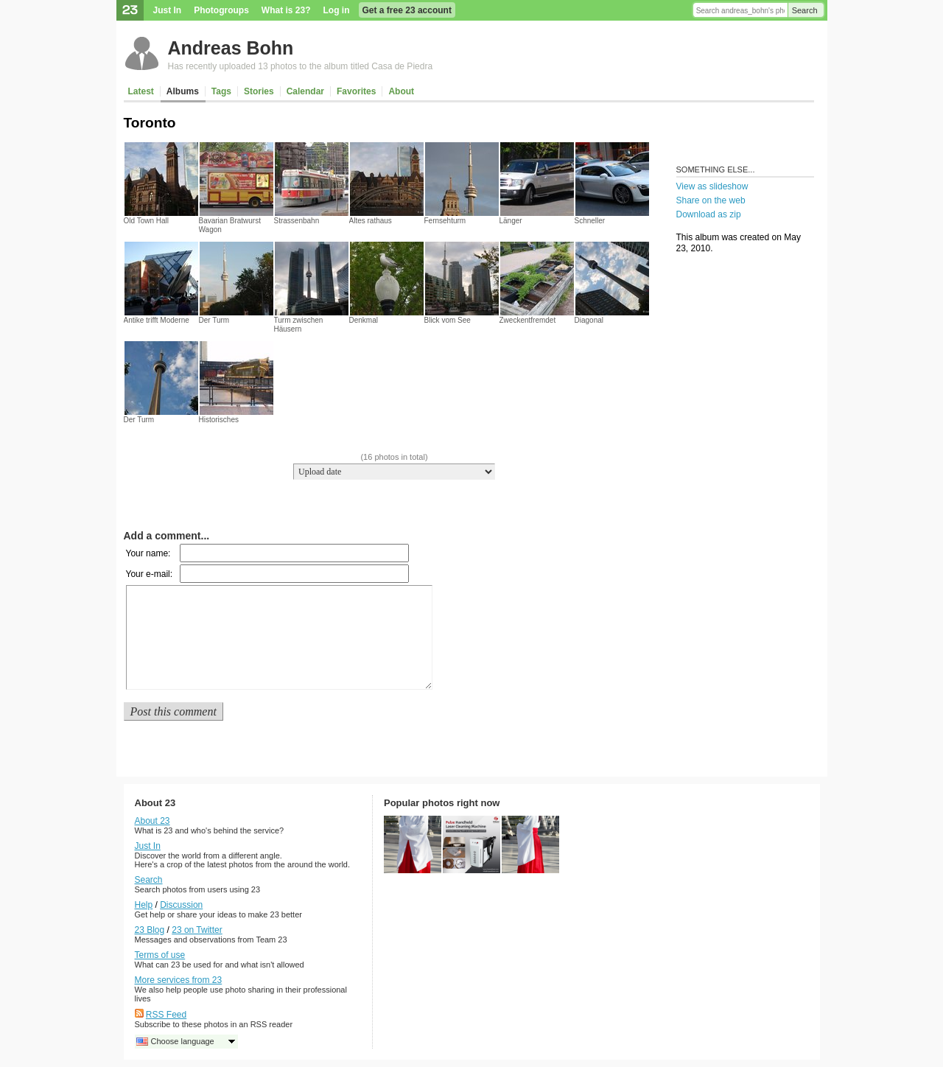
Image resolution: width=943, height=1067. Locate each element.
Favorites (356, 91)
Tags (221, 91)
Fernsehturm (445, 221)
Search (805, 10)
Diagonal (589, 320)
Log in (336, 10)
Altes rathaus (370, 221)
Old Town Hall (146, 221)
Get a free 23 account (407, 10)
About (401, 91)
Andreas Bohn (231, 48)
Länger (510, 221)
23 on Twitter (197, 930)
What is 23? (286, 10)
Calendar (305, 91)
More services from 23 (178, 980)
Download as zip (708, 214)
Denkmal (363, 320)
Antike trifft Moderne (156, 320)
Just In (167, 10)
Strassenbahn (297, 221)
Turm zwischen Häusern (298, 324)
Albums (182, 91)
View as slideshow (712, 186)
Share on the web (711, 200)
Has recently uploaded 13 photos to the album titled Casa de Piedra (300, 66)
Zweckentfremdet (527, 320)
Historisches (219, 420)
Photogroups (221, 10)
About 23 (152, 821)
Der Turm (214, 320)
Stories (259, 91)
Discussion (181, 905)
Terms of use (160, 955)
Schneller (590, 221)
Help (144, 905)
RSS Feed (166, 1015)
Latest (141, 91)
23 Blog (150, 930)
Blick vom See (447, 320)
